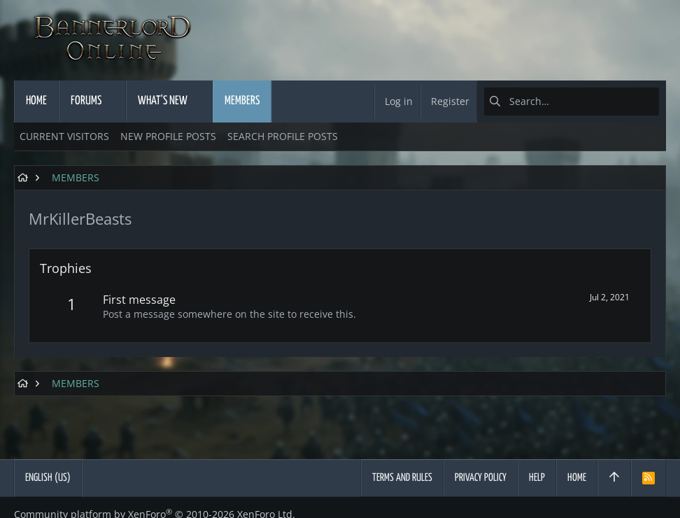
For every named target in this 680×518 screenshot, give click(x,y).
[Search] (571, 101)
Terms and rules (402, 477)
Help (537, 477)
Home (576, 477)
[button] (114, 101)
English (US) (48, 477)
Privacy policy (481, 477)
